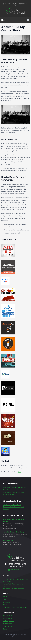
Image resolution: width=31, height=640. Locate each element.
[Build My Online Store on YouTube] (15, 570)
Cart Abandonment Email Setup (13, 532)
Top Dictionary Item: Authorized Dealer (15, 607)
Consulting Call (8, 540)
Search (5, 597)
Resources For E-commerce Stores (13, 589)
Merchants (6, 602)
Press (5, 605)
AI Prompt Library (8, 621)
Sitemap (5, 599)
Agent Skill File (7, 618)
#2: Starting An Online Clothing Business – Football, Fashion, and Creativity (13, 507)
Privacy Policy (7, 623)
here (19, 472)
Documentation (8, 615)
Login (5, 629)
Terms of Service (8, 626)
